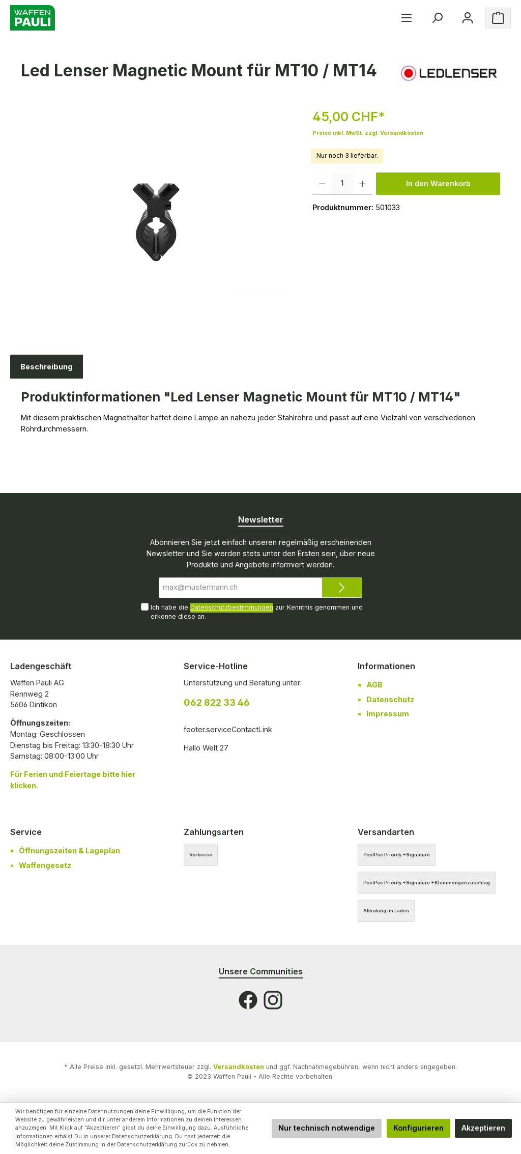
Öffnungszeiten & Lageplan (69, 850)
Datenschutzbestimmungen (231, 607)
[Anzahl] (343, 183)
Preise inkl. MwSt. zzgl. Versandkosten (367, 133)
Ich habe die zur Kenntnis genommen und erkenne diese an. (257, 611)
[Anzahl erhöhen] (362, 183)
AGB (374, 684)
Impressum (387, 713)
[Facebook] (248, 1000)
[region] (156, 216)
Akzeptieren (483, 1127)
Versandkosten (238, 1067)
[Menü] (406, 18)
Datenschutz (390, 699)
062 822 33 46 (217, 702)
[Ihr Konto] (467, 18)
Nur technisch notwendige (326, 1127)
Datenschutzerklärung (142, 1136)
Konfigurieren (418, 1127)
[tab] (46, 367)
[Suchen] (437, 18)
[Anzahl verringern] (322, 183)
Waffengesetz (45, 865)
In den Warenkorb (438, 183)
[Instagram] (273, 1000)
